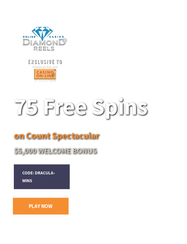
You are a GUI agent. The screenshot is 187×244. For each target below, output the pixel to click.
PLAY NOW (41, 206)
